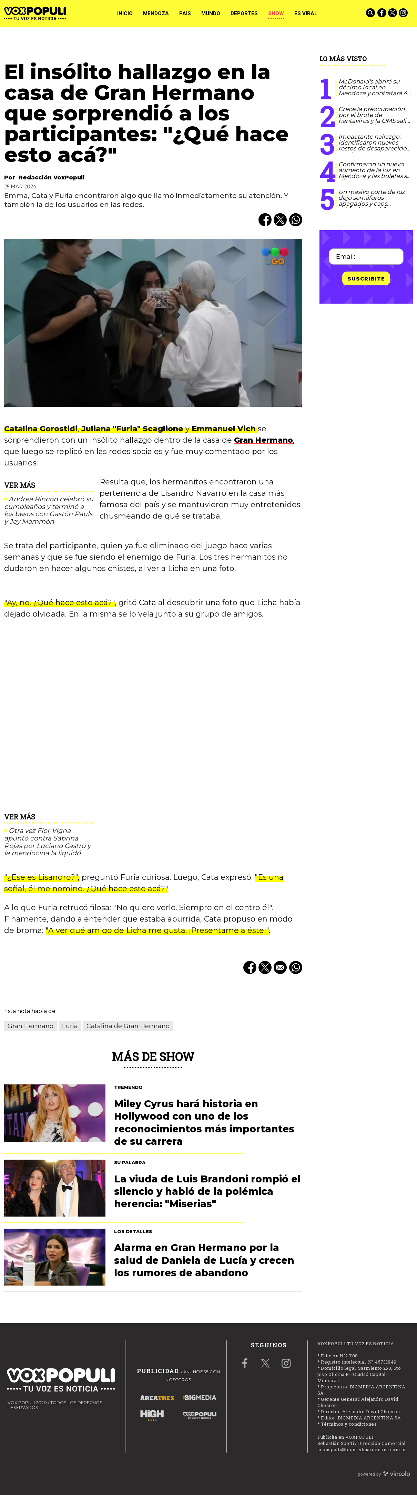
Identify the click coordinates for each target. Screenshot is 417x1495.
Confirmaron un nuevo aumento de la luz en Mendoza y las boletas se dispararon (374, 173)
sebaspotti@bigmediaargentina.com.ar (361, 1449)
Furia (70, 1026)
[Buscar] (371, 13)
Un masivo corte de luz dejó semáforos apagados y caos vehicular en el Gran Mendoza (371, 203)
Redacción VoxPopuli (52, 177)
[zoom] (153, 323)
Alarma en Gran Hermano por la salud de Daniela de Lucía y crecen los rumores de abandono (204, 1260)
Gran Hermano (263, 440)
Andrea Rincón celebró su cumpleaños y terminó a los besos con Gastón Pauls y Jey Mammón (48, 510)
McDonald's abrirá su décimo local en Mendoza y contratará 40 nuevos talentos (374, 90)
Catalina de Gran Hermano (128, 1026)
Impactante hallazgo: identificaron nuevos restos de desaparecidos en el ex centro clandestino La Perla (373, 148)
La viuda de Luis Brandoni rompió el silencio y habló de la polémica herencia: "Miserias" (207, 1191)
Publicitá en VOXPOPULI (345, 1437)
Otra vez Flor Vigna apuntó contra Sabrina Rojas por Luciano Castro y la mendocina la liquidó (47, 842)
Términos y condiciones (349, 1424)
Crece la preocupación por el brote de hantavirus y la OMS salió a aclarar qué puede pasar (374, 121)
